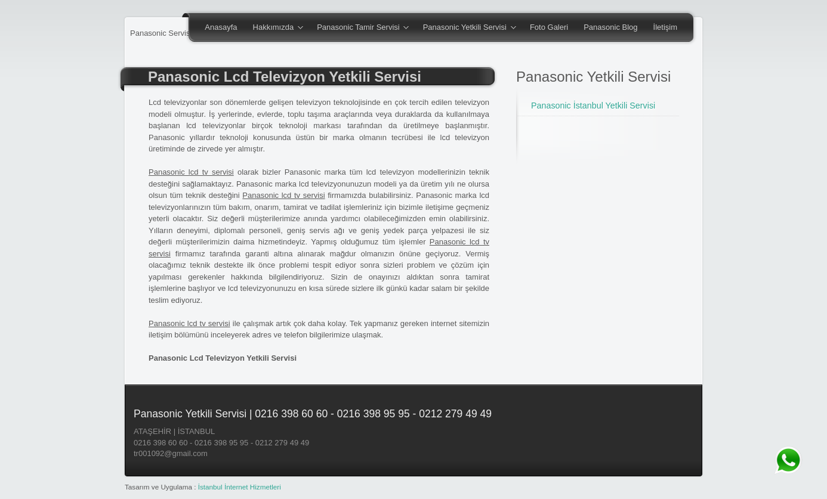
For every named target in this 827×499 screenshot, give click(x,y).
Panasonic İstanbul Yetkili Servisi (593, 105)
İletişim (665, 27)
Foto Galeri (549, 27)
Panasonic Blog (610, 27)
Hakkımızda (274, 28)
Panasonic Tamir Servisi (359, 28)
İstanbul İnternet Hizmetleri (239, 487)
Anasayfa (221, 27)
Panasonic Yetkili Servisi (465, 28)
